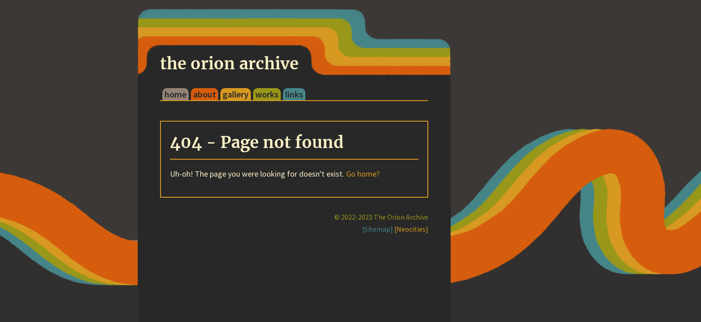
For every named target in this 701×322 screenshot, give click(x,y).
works (267, 94)
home (175, 94)
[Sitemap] (377, 229)
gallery (236, 94)
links (294, 94)
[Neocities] (411, 229)
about (204, 94)
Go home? (363, 174)
